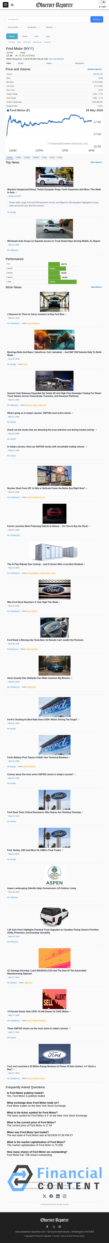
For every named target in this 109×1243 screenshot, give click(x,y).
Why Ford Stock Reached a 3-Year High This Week (33, 602)
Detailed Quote (94, 69)
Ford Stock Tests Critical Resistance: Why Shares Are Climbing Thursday (45, 812)
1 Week (18, 157)
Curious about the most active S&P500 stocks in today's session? (41, 774)
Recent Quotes (13, 27)
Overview (12, 42)
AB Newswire (14, 250)
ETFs (36, 36)
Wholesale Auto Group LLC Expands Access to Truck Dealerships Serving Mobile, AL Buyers (53, 241)
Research (79, 63)
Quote (20, 63)
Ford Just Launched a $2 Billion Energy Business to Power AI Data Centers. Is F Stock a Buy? (51, 1068)
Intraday (9, 157)
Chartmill (13, 422)
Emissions (29, 405)
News (19, 42)
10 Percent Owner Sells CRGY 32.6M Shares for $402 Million (39, 1011)
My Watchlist (32, 27)
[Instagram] (64, 1196)
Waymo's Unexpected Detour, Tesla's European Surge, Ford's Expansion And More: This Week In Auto (54, 191)
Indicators (49, 27)
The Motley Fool (14, 323)
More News (96, 162)
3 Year (52, 157)
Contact (55, 1236)
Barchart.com (14, 649)
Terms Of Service (79, 1188)
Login (103, 6)
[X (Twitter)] (44, 1196)
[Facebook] (51, 1196)
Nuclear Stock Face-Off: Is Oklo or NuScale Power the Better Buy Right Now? (47, 488)
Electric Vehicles (45, 573)
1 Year (44, 157)
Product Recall (31, 687)
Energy (35, 405)
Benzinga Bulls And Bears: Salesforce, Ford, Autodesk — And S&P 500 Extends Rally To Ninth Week (54, 354)
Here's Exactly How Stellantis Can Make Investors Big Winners (39, 678)
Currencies (27, 42)
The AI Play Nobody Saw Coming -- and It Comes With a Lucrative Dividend (46, 564)
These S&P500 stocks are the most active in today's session (38, 1028)
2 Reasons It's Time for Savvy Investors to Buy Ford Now (37, 314)
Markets (12, 36)
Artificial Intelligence (33, 323)
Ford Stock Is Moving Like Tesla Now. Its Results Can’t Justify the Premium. (45, 640)
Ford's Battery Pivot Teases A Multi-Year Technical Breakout (38, 757)
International (37, 42)
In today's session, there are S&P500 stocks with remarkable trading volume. (47, 446)
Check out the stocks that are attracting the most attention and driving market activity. (52, 429)
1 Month (27, 157)
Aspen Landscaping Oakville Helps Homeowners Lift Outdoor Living (41, 888)
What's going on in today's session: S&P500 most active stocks (40, 413)
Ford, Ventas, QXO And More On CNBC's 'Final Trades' (35, 850)
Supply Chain (42, 405)
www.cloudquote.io (74, 1182)
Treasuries (47, 42)
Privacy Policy (62, 1188)
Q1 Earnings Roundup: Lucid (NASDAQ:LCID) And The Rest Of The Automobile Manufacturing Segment (46, 972)
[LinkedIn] (58, 1196)
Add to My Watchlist (56, 59)
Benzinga (13, 212)
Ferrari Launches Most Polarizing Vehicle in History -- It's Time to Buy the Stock (48, 526)
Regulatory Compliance (39, 1020)
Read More (95, 287)
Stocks (24, 36)
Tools (48, 36)
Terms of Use (66, 1236)
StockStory (13, 983)
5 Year (60, 157)
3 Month (36, 157)
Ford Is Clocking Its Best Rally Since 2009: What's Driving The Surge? (43, 719)
